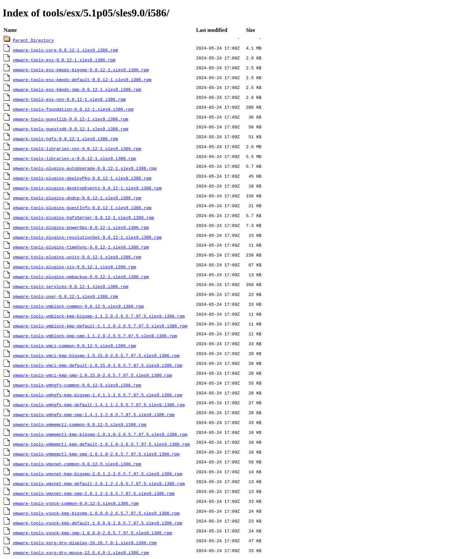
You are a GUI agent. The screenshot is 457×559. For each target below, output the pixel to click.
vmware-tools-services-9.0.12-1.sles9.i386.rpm (70, 286)
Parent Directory (33, 40)
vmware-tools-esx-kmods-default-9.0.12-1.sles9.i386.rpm (82, 79)
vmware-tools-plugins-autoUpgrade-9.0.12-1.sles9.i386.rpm (85, 168)
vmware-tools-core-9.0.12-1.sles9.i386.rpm (65, 50)
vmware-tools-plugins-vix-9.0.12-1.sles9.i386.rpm (74, 267)
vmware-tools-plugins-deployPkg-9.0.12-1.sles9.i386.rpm (82, 178)
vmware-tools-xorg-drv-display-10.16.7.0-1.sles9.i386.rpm (85, 543)
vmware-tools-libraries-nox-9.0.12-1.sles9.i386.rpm (77, 148)
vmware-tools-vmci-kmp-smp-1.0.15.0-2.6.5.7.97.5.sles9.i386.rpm (92, 375)
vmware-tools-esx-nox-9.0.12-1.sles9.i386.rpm (69, 99)
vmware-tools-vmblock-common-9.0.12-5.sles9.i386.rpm (78, 306)
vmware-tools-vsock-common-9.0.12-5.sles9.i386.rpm (76, 503)
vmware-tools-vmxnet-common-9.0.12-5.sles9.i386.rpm (77, 464)
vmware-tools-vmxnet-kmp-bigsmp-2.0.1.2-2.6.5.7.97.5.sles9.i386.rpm (97, 474)
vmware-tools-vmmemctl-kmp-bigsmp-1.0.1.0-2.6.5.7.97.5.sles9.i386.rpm (100, 434)
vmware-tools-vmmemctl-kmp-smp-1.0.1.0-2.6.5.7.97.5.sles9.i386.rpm (96, 454)
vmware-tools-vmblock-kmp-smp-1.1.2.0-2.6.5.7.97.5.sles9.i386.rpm (95, 336)
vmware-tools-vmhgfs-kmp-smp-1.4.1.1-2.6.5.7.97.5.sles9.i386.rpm (93, 414)
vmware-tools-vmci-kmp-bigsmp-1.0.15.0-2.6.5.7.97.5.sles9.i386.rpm (96, 355)
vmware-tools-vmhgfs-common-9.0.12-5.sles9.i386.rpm (77, 385)
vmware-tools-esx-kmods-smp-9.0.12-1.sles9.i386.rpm (77, 89)
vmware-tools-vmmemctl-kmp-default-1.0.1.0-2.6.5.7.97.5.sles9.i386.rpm (101, 444)
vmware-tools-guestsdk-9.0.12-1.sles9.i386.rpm (70, 129)
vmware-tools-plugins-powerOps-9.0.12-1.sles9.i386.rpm (81, 227)
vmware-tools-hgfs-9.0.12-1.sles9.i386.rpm (65, 139)
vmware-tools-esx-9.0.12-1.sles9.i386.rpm (64, 60)
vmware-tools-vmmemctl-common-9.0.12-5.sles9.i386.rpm (79, 424)
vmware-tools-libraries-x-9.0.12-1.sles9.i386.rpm (74, 158)
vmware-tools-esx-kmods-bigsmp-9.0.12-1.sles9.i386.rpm (81, 70)
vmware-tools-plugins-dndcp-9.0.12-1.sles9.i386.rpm (77, 198)
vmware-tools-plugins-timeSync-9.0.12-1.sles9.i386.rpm (81, 247)
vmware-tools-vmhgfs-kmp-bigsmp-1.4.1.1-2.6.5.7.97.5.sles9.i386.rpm (97, 395)
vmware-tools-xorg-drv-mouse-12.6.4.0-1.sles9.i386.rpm (81, 552)
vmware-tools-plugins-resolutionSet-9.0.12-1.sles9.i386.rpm (87, 237)
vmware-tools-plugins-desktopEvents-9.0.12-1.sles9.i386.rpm (87, 188)
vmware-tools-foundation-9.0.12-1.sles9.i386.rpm (73, 109)
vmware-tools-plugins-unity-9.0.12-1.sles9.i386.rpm (77, 257)
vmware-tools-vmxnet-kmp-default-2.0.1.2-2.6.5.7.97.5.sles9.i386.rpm (99, 483)
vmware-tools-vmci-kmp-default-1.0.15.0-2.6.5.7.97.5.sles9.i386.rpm (97, 365)
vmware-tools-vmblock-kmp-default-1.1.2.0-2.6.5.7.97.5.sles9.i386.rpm (100, 326)
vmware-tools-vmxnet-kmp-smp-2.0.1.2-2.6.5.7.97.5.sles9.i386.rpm (93, 493)
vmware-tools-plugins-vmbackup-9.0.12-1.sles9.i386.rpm (81, 277)
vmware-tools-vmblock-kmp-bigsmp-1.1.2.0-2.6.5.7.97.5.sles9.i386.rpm (99, 316)
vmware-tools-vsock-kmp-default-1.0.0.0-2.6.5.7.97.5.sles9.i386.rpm (97, 523)
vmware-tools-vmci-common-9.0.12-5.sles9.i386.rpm (74, 345)
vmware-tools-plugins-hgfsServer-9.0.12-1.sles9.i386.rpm (83, 217)
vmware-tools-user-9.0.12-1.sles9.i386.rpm (65, 296)
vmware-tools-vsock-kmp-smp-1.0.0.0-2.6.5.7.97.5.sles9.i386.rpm (92, 533)
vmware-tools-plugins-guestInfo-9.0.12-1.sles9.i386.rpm (82, 208)
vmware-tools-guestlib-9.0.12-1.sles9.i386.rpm (70, 119)
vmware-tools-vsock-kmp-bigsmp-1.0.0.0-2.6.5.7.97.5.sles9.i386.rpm (96, 513)
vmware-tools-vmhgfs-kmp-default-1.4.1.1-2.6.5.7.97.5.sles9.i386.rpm (99, 405)
